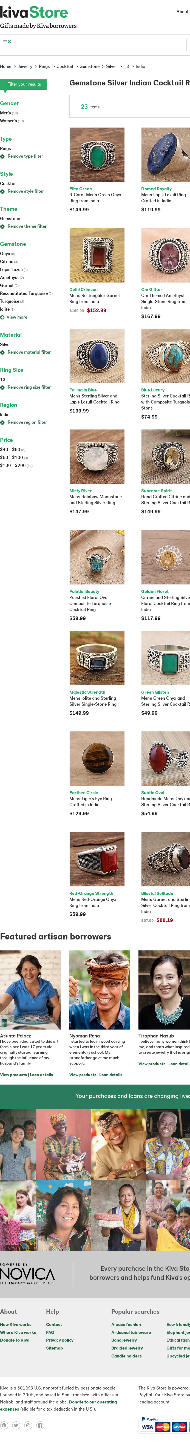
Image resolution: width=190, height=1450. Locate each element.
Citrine (9, 262)
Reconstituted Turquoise (26, 294)
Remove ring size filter (25, 387)
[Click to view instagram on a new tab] (30, 1425)
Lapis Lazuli (14, 270)
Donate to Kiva (14, 1340)
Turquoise (12, 301)
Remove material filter (25, 352)
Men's (9, 113)
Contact (54, 1325)
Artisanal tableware (131, 1333)
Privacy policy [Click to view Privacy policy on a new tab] (59, 1340)
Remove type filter (21, 156)
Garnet (9, 286)
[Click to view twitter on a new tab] (18, 1425)
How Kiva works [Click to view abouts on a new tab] (16, 1325)
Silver (5, 345)
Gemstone (10, 219)
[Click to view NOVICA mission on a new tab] (27, 1274)
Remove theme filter (23, 226)
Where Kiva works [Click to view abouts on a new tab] (18, 1333)
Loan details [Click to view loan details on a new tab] (41, 1075)
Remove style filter (22, 191)
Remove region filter (23, 422)
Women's (12, 121)
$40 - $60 (12, 450)
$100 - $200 (16, 466)
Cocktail (8, 184)
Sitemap (54, 1348)
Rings (5, 149)
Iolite (7, 309)
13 (2, 380)
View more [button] (13, 317)
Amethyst (12, 278)
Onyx (7, 254)
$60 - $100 (14, 458)
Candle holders (126, 1356)
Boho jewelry (124, 1340)
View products (13, 1075)
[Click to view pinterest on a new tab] (6, 1425)
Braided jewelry (127, 1348)
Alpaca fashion (126, 1325)
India (5, 415)
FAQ (50, 1333)
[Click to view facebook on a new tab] (41, 1425)
